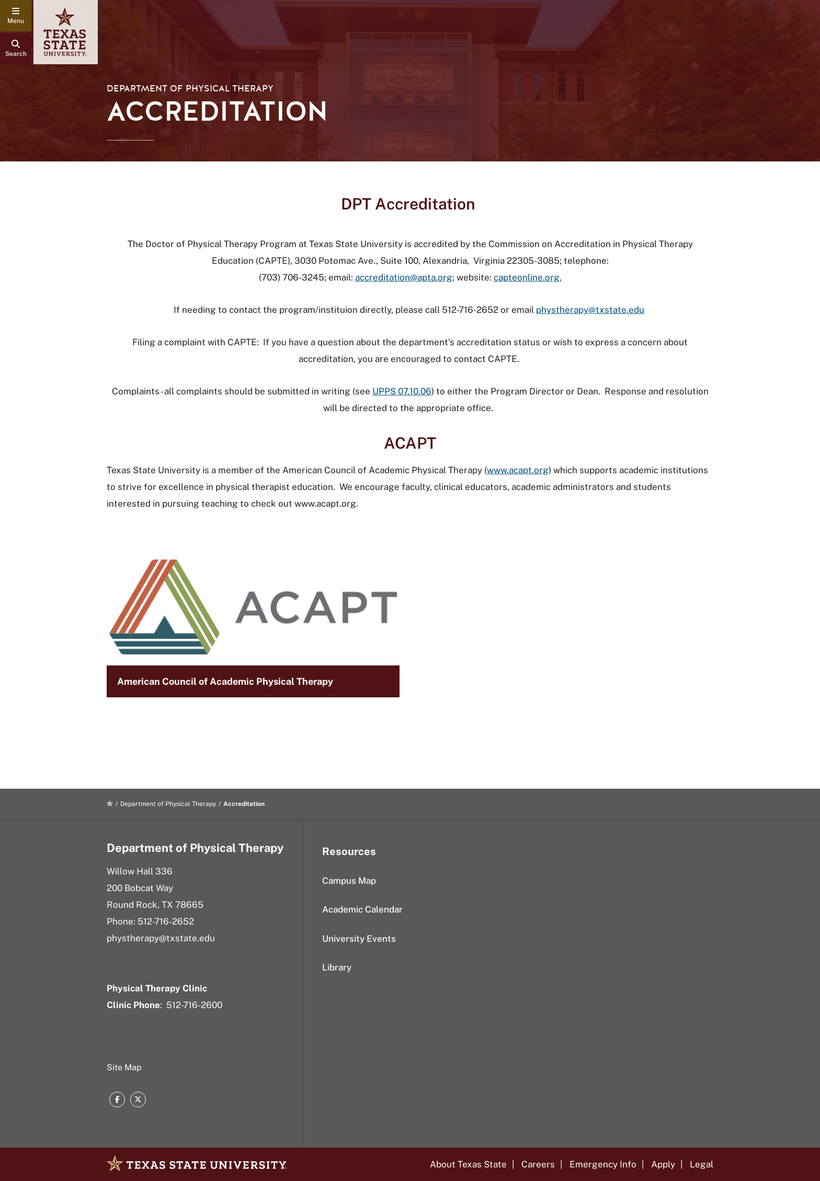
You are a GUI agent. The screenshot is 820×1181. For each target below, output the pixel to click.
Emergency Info (603, 1164)
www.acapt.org (518, 470)
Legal (701, 1164)
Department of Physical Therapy (190, 89)
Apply (663, 1164)
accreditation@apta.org (403, 277)
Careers (538, 1164)
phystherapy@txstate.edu (590, 310)
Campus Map (349, 880)
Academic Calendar (362, 909)
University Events (359, 938)
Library (336, 967)
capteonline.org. (528, 277)
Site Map (124, 1067)
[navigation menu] (15, 15)
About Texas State (468, 1164)
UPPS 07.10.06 (401, 391)
